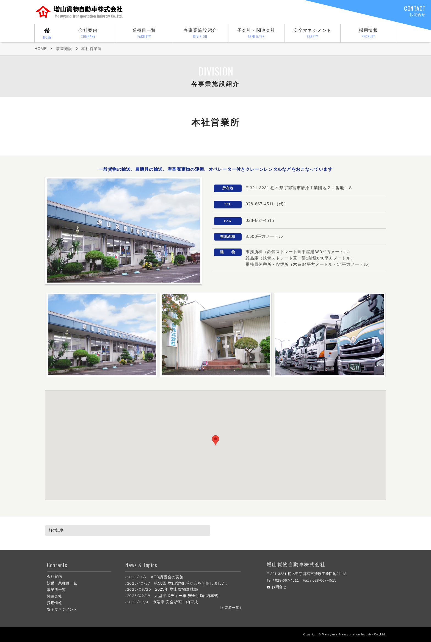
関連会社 (54, 596)
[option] (102, 335)
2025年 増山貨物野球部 (176, 589)
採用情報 (368, 34)
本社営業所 (91, 48)
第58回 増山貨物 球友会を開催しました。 (192, 583)
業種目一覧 (144, 34)
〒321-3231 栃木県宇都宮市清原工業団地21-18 (307, 574)
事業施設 (64, 48)
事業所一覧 (56, 590)
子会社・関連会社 (256, 34)
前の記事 (56, 530)
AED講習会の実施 (167, 577)
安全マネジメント (312, 34)
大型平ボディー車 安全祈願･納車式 (186, 595)
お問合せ (277, 587)
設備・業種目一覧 (62, 583)
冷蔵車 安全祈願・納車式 (175, 602)
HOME (40, 48)
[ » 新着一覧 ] (230, 607)
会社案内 (87, 34)
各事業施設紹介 (200, 34)
